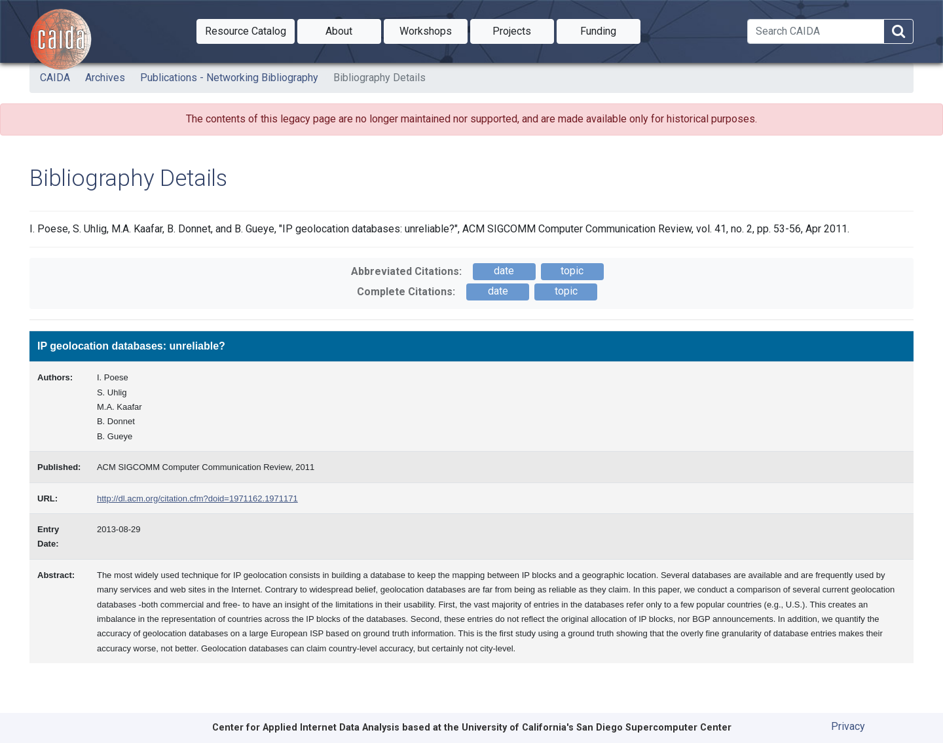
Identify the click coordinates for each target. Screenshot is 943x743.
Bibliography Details (379, 77)
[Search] (815, 31)
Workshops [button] (433, 30)
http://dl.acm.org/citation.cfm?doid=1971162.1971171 (197, 498)
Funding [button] (610, 30)
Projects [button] (523, 30)
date (504, 270)
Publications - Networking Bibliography (229, 77)
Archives (105, 77)
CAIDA (55, 77)
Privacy (848, 726)
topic (572, 270)
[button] (245, 31)
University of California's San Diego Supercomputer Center (596, 727)
